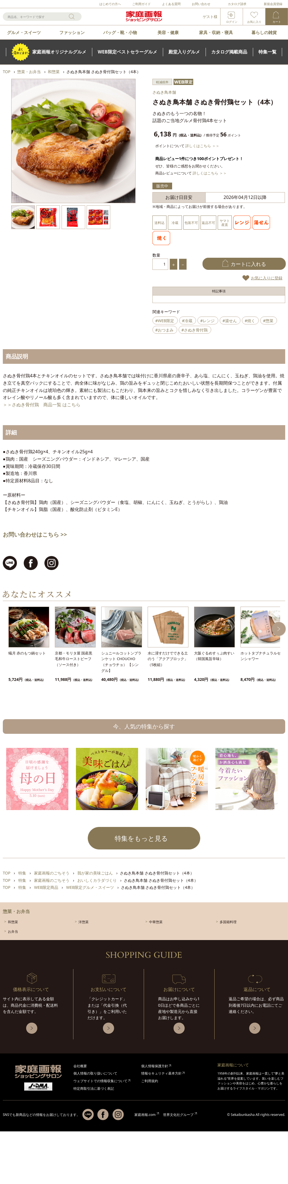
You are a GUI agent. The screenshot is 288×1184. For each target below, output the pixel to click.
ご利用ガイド (141, 4)
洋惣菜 (83, 922)
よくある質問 (171, 4)
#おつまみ (164, 330)
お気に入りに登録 (266, 278)
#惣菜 (268, 320)
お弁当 (13, 931)
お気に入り (254, 22)
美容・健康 (168, 32)
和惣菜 (13, 922)
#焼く (250, 320)
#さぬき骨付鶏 (194, 330)
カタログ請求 (237, 4)
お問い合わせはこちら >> (35, 534)
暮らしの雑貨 (264, 32)
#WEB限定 (164, 320)
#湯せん (229, 320)
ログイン (231, 22)
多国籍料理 (228, 922)
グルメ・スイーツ (24, 32)
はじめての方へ (110, 4)
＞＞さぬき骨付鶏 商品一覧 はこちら (41, 405)
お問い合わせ (201, 4)
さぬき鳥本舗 (164, 92)
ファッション (72, 32)
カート (277, 22)
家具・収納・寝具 (216, 32)
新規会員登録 (273, 4)
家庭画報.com (145, 1114)
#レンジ (207, 320)
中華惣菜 (156, 922)
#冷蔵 (187, 320)
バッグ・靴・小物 (120, 32)
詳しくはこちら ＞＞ (202, 145)
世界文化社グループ (178, 1114)
